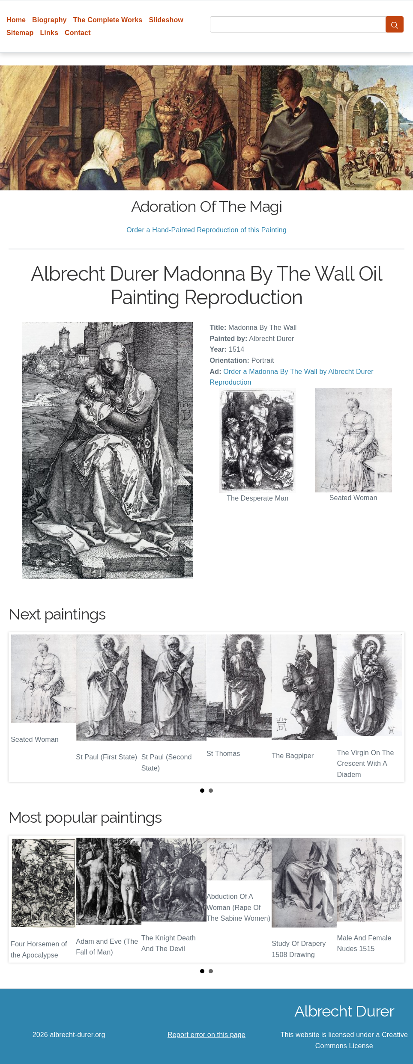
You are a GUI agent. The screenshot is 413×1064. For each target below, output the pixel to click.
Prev (22, 707)
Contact (78, 32)
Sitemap (19, 32)
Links (49, 32)
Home (16, 20)
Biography (49, 20)
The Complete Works (108, 20)
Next (391, 707)
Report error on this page (206, 1034)
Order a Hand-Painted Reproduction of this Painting (206, 230)
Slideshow (166, 20)
